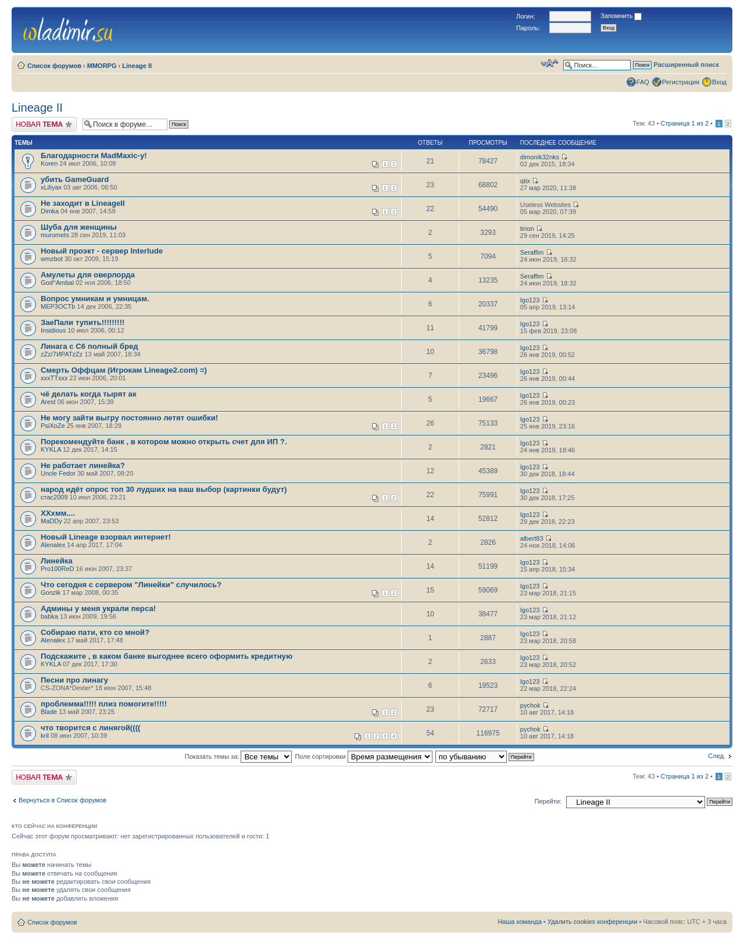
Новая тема (44, 124)
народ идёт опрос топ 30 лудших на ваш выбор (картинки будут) (164, 489)
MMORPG (102, 65)
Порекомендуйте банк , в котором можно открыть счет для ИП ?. (164, 441)
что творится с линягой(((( (90, 727)
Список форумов (54, 65)
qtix (525, 180)
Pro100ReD (57, 568)
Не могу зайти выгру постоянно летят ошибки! (129, 417)
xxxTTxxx (54, 377)
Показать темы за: (238, 756)
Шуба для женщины (79, 227)
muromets (55, 234)
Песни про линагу (74, 680)
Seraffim (532, 252)
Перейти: (548, 801)
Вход (719, 81)
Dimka (50, 211)
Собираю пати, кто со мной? (95, 632)
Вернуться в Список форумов (62, 800)
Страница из (685, 123)
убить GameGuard (75, 179)
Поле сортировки (363, 756)
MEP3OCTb (58, 306)
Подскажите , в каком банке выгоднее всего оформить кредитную (166, 656)
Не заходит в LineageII (83, 203)
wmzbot (52, 258)
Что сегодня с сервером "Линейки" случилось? (131, 584)
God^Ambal (57, 282)
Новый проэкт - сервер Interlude (102, 251)
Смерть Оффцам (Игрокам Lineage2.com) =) (124, 370)
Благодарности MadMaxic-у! (94, 155)
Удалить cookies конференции (593, 921)
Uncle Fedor (58, 473)
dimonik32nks (539, 156)
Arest (48, 401)
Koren (49, 163)
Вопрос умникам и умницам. (95, 298)
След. (716, 755)
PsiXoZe (53, 425)
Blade (49, 711)
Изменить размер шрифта (549, 63)
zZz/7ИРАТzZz (62, 354)
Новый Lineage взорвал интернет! (106, 537)
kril (45, 735)
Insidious (53, 330)
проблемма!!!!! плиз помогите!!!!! (104, 703)
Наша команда (519, 921)
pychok (530, 705)
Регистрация (680, 81)
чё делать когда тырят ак (89, 394)
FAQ (642, 81)
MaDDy (51, 520)
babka (49, 616)
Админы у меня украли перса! (98, 608)
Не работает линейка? (83, 465)
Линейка (57, 560)
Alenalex (53, 544)
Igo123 (530, 300)
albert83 (531, 538)
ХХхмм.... (58, 513)
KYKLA (51, 449)
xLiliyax (51, 187)
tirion (527, 228)
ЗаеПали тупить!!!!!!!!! (82, 322)
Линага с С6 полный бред (89, 346)
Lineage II (137, 65)
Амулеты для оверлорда (88, 274)
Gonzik (50, 592)
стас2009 (54, 497)
